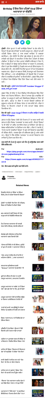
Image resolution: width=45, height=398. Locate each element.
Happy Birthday (29, 171)
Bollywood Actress (7, 171)
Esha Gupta (19, 171)
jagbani (38, 171)
